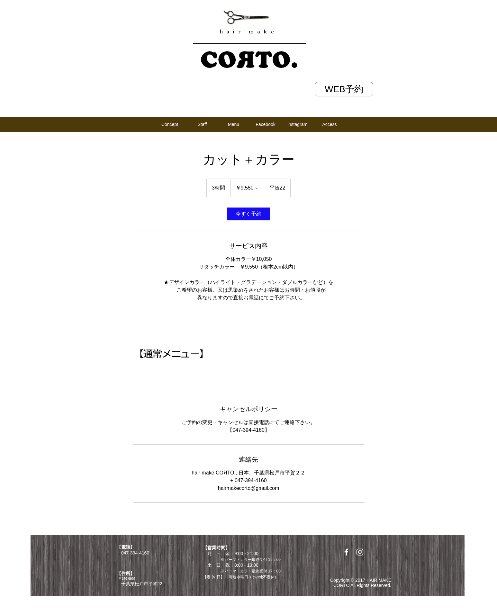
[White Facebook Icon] (346, 552)
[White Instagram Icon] (360, 552)
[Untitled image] (170, 353)
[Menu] (233, 124)
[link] (248, 214)
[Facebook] (265, 124)
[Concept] (170, 124)
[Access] (329, 124)
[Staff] (202, 124)
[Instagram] (297, 124)
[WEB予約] (344, 89)
